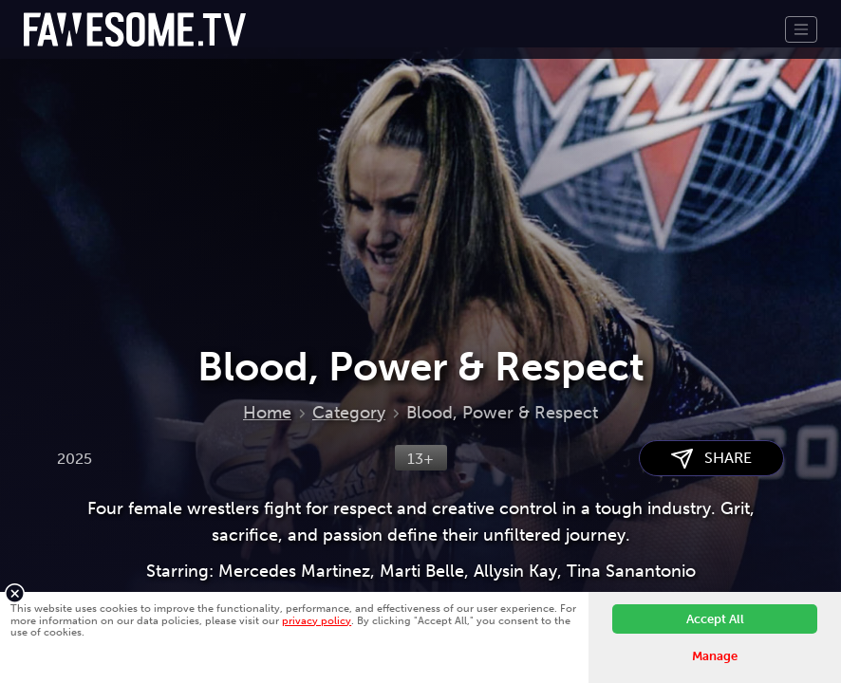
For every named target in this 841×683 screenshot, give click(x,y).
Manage (715, 656)
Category (348, 412)
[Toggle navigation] (801, 29)
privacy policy (316, 620)
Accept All (715, 619)
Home (267, 412)
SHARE (711, 459)
